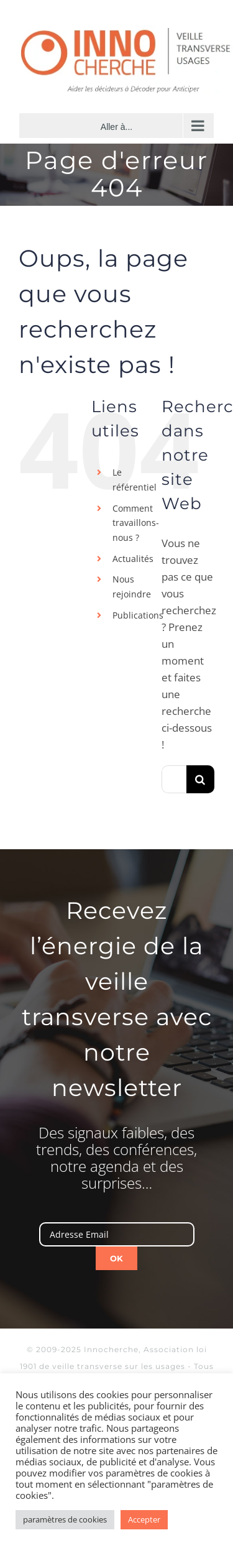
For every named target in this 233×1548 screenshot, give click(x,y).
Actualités (132, 558)
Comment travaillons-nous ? (135, 523)
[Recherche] (200, 779)
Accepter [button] (144, 1519)
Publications (137, 615)
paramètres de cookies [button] (65, 1519)
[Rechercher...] (174, 779)
